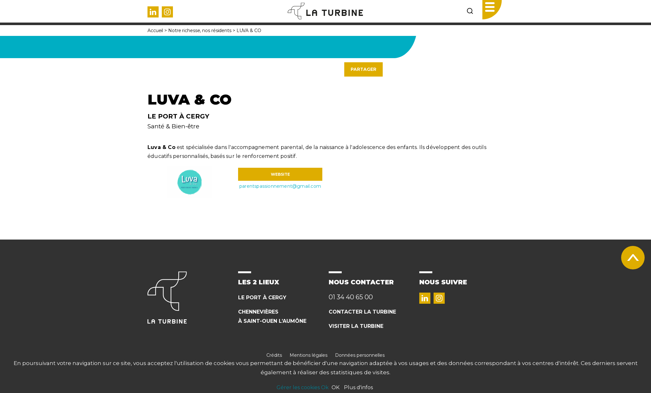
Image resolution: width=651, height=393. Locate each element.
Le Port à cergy (262, 298)
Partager (363, 69)
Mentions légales (308, 355)
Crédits (274, 355)
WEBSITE (280, 174)
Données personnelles (360, 355)
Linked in (153, 11)
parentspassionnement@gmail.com (280, 186)
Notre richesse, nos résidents (199, 30)
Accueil (155, 30)
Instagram (167, 11)
